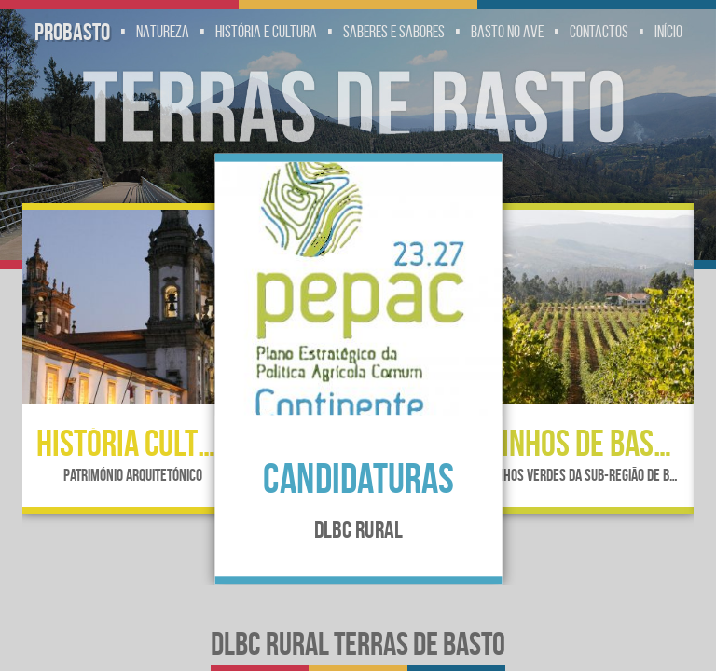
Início (668, 31)
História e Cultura (266, 31)
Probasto (72, 32)
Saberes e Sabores (394, 31)
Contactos (599, 31)
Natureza (162, 31)
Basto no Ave (507, 31)
